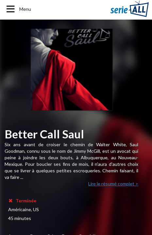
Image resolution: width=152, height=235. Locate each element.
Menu (18, 9)
